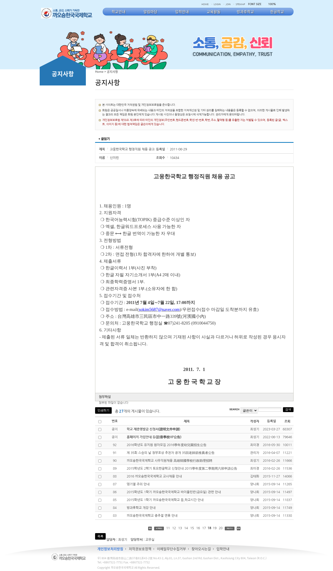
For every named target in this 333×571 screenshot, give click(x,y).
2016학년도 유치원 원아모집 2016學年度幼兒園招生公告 (167, 444)
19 (214, 528)
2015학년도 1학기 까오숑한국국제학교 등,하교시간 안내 (165, 499)
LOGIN (217, 4)
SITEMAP (240, 4)
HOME (205, 4)
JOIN (228, 4)
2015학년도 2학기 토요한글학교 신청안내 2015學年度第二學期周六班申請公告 (182, 468)
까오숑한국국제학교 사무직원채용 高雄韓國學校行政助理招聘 (169, 460)
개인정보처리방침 (110, 548)
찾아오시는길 (201, 548)
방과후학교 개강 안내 (141, 507)
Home (99, 71)
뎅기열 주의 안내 (138, 484)
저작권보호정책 (140, 548)
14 (186, 528)
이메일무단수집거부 (171, 548)
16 (198, 528)
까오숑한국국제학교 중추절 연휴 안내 (152, 515)
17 (204, 528)
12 (174, 528)
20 (220, 528)
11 (168, 528)
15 (192, 528)
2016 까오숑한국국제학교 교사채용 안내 (154, 476)
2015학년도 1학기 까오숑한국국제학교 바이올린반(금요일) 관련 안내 (174, 492)
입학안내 (222, 548)
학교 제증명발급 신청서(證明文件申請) (153, 429)
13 (180, 528)
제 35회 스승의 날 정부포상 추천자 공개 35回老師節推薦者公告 (171, 452)
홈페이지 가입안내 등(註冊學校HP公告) (154, 437)
